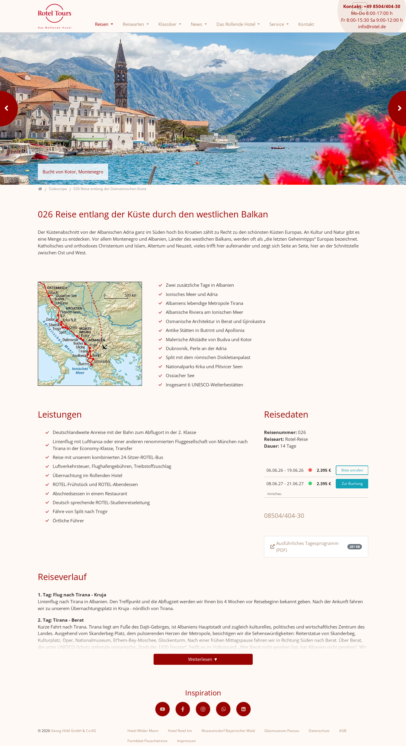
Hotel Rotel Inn (180, 730)
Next (397, 108)
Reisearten (134, 24)
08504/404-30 (284, 515)
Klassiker (168, 24)
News (197, 24)
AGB (342, 730)
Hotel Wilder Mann (142, 730)
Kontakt (306, 24)
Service (277, 24)
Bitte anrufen (352, 470)
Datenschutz (319, 730)
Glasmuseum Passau (281, 730)
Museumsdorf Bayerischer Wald (228, 730)
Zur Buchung (352, 483)
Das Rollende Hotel (236, 24)
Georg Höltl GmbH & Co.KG (73, 730)
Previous (9, 108)
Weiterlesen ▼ (203, 659)
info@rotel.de (372, 26)
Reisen (102, 24)
